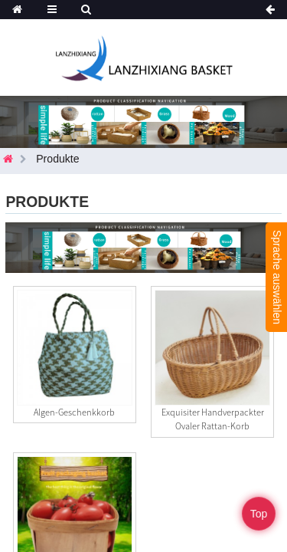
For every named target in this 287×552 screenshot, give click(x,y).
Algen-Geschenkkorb (74, 412)
